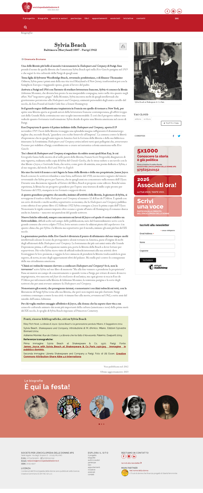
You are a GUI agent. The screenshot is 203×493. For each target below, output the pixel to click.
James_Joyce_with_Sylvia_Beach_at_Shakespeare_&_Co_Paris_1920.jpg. (66, 346)
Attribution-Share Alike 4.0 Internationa (58, 356)
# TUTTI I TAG (171, 123)
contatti (140, 18)
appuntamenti (99, 18)
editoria (138, 119)
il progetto (29, 18)
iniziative (128, 18)
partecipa (76, 18)
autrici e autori (59, 18)
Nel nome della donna (139, 470)
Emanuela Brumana (35, 59)
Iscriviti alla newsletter (131, 463)
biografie (43, 18)
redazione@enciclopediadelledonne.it (43, 461)
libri (87, 18)
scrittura (147, 119)
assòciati (115, 18)
